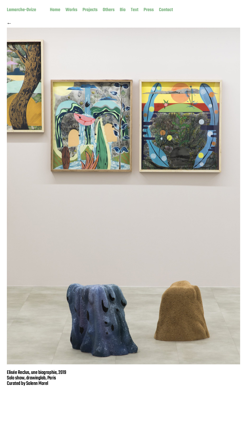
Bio (123, 10)
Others (109, 10)
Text (134, 10)
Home (55, 10)
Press (149, 10)
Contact (166, 10)
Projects (90, 10)
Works (71, 10)
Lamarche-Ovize (21, 10)
